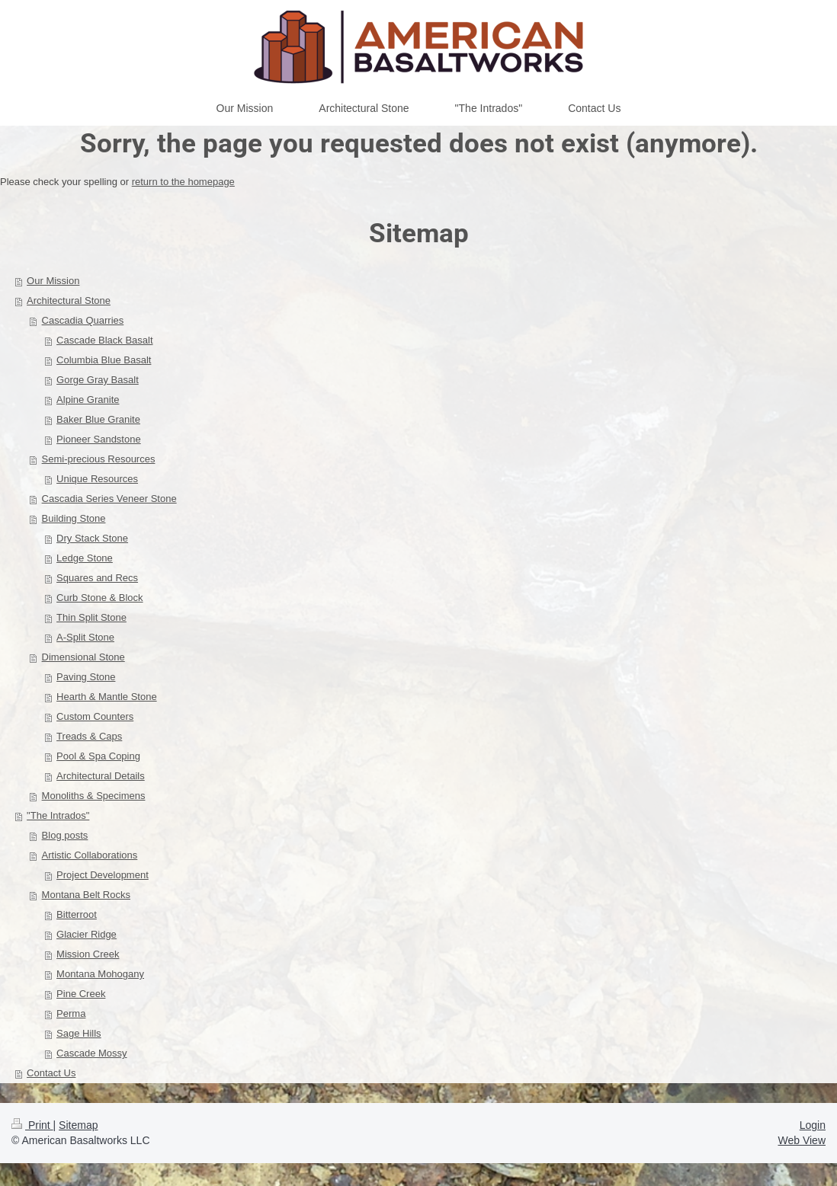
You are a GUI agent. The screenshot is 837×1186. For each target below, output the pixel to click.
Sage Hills (78, 1033)
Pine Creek (80, 993)
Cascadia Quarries (83, 320)
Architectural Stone (69, 300)
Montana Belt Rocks (86, 894)
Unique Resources (97, 478)
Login (813, 1125)
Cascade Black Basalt (104, 340)
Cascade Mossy (91, 1053)
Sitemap (78, 1125)
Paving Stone (85, 677)
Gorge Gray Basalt (97, 379)
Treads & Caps (89, 736)
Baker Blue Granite (98, 419)
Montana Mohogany (100, 974)
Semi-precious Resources (99, 459)
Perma (70, 1013)
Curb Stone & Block (99, 597)
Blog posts (65, 835)
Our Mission (53, 280)
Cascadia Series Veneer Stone (109, 498)
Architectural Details (100, 776)
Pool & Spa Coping (98, 756)
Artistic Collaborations (90, 855)
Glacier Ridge (86, 934)
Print (32, 1125)
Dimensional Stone (83, 657)
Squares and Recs (97, 577)
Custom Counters (94, 716)
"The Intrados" (58, 815)
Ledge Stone (84, 558)
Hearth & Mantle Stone (106, 696)
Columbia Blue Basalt (103, 360)
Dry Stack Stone (92, 538)
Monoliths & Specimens (94, 795)
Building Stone (74, 518)
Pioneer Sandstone (98, 439)
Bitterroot (76, 914)
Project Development (102, 875)
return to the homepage (183, 181)
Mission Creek (87, 954)
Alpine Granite (87, 399)
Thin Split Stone (91, 617)
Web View (802, 1140)
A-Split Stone (85, 637)
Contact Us (51, 1073)
